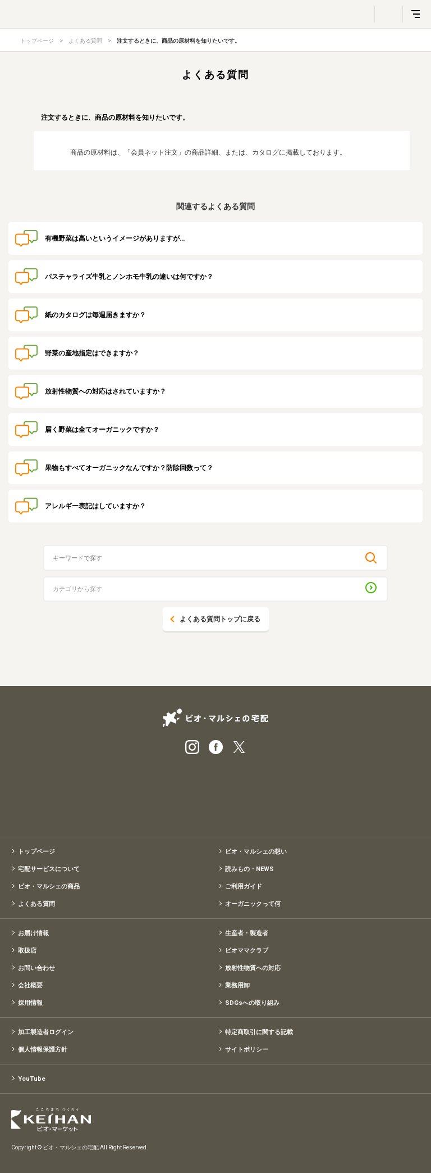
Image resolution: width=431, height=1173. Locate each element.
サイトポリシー (246, 1049)
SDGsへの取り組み (252, 1003)
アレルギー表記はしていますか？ (95, 506)
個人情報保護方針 (42, 1049)
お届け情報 (33, 933)
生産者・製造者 (246, 933)
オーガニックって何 (253, 904)
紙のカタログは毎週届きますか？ (95, 315)
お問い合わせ (36, 968)
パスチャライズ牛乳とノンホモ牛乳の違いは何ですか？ (129, 277)
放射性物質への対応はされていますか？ (105, 391)
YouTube (31, 1078)
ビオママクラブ (246, 950)
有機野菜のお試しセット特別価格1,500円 (215, 791)
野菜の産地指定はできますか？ (92, 353)
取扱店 (27, 950)
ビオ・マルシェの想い (256, 851)
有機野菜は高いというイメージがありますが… (115, 238)
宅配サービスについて (49, 869)
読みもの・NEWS (249, 869)
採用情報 (30, 1003)
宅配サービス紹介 (159, 791)
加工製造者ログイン (46, 1032)
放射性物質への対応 (253, 968)
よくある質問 (85, 41)
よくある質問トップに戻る (220, 619)
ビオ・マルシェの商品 (49, 886)
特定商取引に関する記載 (259, 1032)
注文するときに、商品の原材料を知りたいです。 (178, 41)
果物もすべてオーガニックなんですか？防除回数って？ (129, 468)
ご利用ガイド (243, 886)
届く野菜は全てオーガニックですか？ (102, 430)
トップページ (37, 41)
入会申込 (271, 791)
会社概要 (30, 985)
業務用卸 (237, 985)
